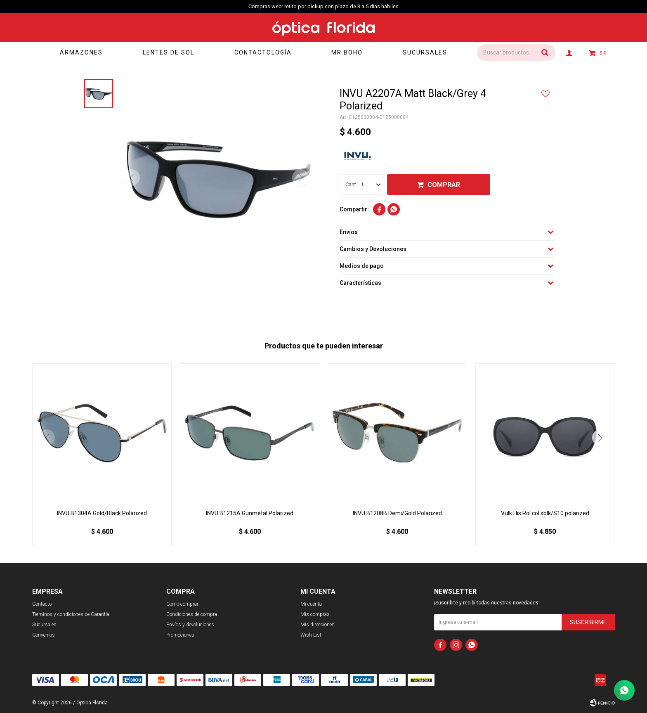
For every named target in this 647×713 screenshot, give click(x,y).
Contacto (42, 604)
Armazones (81, 52)
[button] (600, 437)
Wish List (310, 635)
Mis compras (315, 614)
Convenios (43, 635)
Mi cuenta (311, 604)
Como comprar (182, 604)
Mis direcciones (317, 625)
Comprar (443, 185)
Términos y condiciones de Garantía (70, 614)
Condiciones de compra (191, 614)
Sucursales (425, 52)
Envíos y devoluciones (190, 625)
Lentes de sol (168, 52)
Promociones (180, 635)
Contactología (263, 52)
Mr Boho (347, 52)
